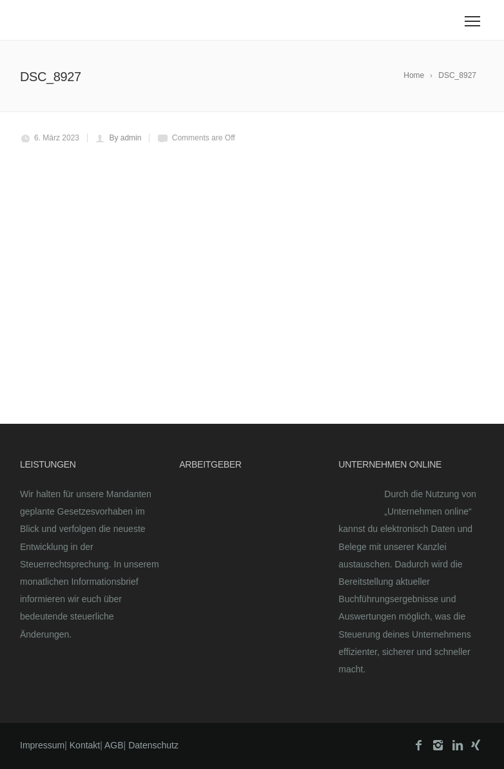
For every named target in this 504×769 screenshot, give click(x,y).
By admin (125, 137)
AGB (114, 745)
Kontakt (85, 745)
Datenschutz (153, 745)
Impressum (42, 745)
